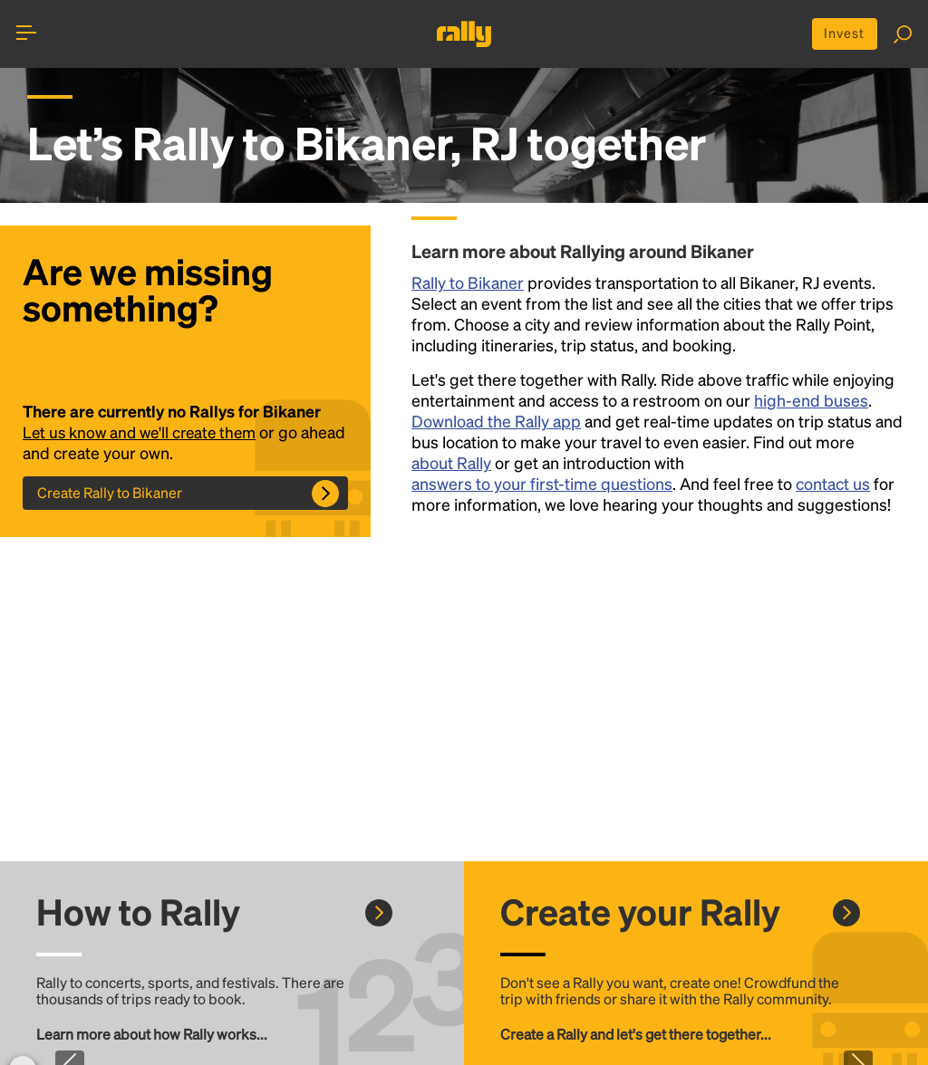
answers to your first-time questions (541, 485)
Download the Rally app (496, 423)
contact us (833, 485)
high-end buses (811, 402)
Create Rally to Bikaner (109, 494)
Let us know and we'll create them (144, 434)
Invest (839, 34)
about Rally (451, 465)
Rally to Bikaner (467, 284)
